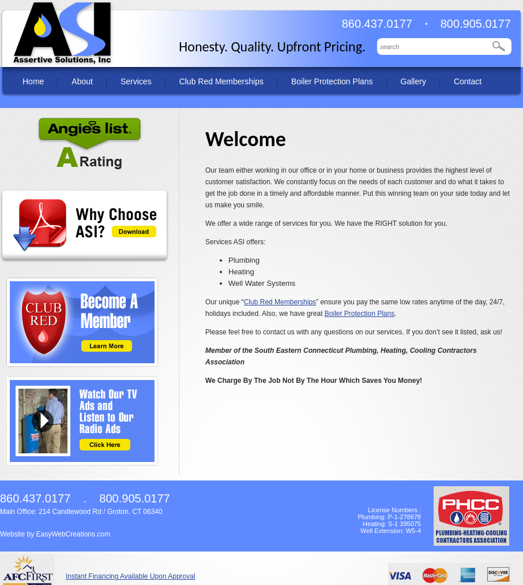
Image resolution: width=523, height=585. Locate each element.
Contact (467, 81)
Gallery (413, 81)
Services (136, 81)
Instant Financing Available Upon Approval (130, 576)
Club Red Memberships (221, 81)
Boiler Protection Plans (332, 81)
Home (33, 81)
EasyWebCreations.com (73, 534)
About (82, 81)
